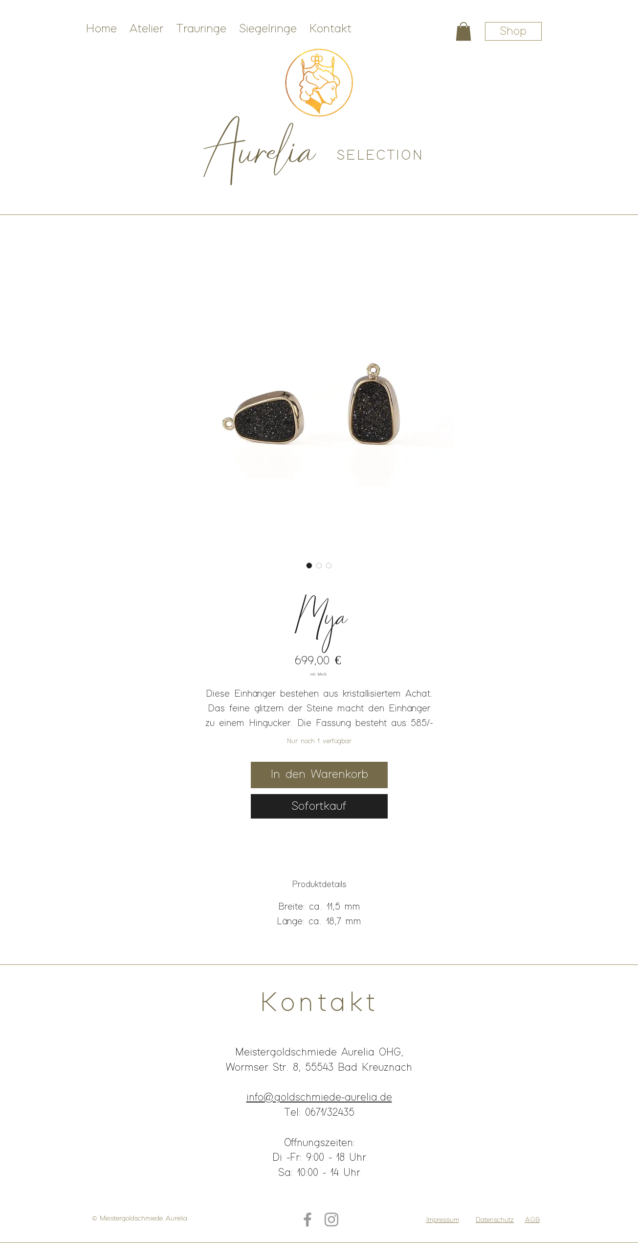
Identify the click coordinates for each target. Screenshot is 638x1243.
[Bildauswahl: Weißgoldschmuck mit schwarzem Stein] (309, 565)
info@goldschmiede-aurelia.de (319, 1097)
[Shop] (513, 31)
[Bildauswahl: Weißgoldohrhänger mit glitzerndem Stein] (319, 565)
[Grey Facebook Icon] (307, 1219)
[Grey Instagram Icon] (331, 1219)
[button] (463, 31)
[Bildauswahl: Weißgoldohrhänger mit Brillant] (329, 565)
